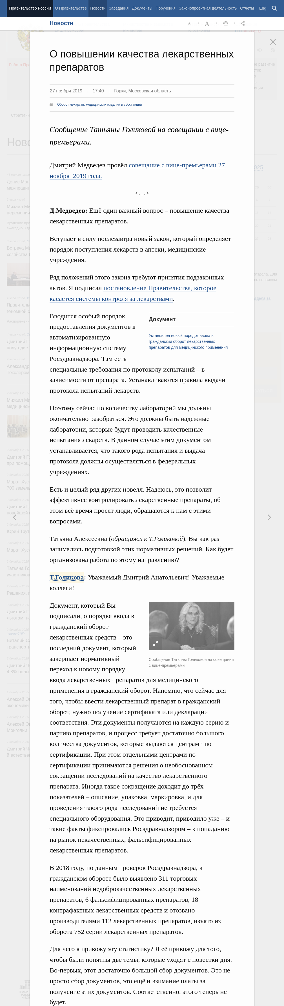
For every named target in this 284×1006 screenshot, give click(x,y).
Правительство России (30, 8)
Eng (262, 8)
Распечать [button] (225, 23)
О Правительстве (71, 8)
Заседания (118, 8)
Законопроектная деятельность (208, 8)
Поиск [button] (274, 8)
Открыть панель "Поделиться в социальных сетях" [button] (243, 23)
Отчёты (247, 8)
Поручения (166, 8)
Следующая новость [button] (14, 517)
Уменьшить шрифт (189, 23)
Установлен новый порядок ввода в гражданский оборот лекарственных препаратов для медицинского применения (188, 341)
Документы (142, 8)
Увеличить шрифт (207, 23)
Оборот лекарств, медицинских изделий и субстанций (99, 104)
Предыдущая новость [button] (269, 517)
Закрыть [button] (277, 45)
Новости (97, 8)
